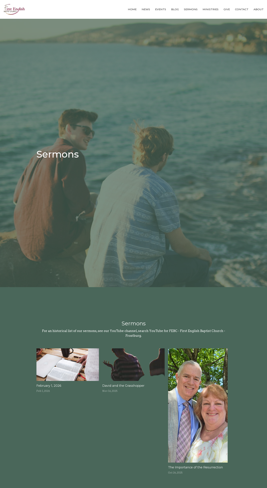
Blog (175, 9)
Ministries (210, 9)
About (259, 9)
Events (160, 9)
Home (132, 9)
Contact (241, 9)
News (146, 9)
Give (227, 9)
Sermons (191, 9)
